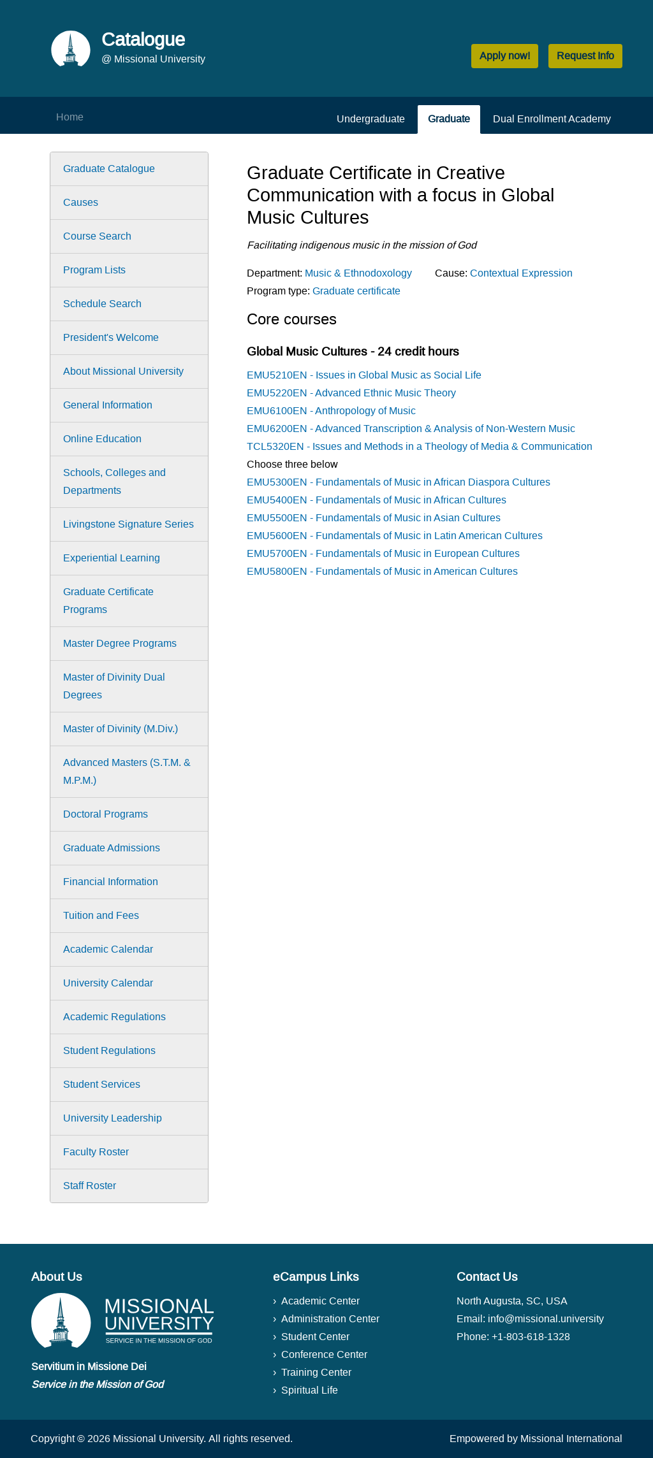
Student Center (315, 1336)
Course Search (97, 236)
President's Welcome (111, 337)
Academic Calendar (108, 949)
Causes (80, 202)
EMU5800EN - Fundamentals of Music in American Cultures (382, 571)
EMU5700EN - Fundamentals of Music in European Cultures (383, 553)
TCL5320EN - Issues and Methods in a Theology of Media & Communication (419, 446)
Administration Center (330, 1318)
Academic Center (320, 1301)
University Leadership (112, 1118)
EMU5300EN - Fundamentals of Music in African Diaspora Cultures (398, 482)
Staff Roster (89, 1185)
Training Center (316, 1372)
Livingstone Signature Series (128, 524)
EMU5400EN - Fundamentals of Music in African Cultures (376, 499)
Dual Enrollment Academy (552, 118)
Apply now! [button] (505, 55)
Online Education (102, 438)
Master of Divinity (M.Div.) (120, 728)
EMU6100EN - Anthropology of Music (331, 410)
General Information (107, 405)
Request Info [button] (585, 55)
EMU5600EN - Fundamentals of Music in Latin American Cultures (395, 535)
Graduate (449, 118)
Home (70, 117)
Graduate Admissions (111, 847)
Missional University (158, 1438)
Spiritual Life (309, 1390)
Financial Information (110, 881)
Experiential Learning (111, 557)
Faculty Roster (96, 1151)
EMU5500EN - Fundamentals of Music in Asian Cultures (374, 517)
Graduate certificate (356, 290)
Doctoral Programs (105, 814)
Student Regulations (109, 1050)
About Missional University (123, 371)
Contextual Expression (521, 273)
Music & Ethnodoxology (358, 273)
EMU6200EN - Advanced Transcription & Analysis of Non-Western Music (411, 428)
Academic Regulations (114, 1016)
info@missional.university (546, 1318)
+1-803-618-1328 (531, 1336)
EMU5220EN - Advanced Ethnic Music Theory (351, 392)
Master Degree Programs (120, 643)
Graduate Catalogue (109, 168)
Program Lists (94, 269)
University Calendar (108, 983)
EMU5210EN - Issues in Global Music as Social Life (364, 375)
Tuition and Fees (101, 915)
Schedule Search (102, 303)
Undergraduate (371, 118)
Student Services (101, 1084)
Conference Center (324, 1354)
